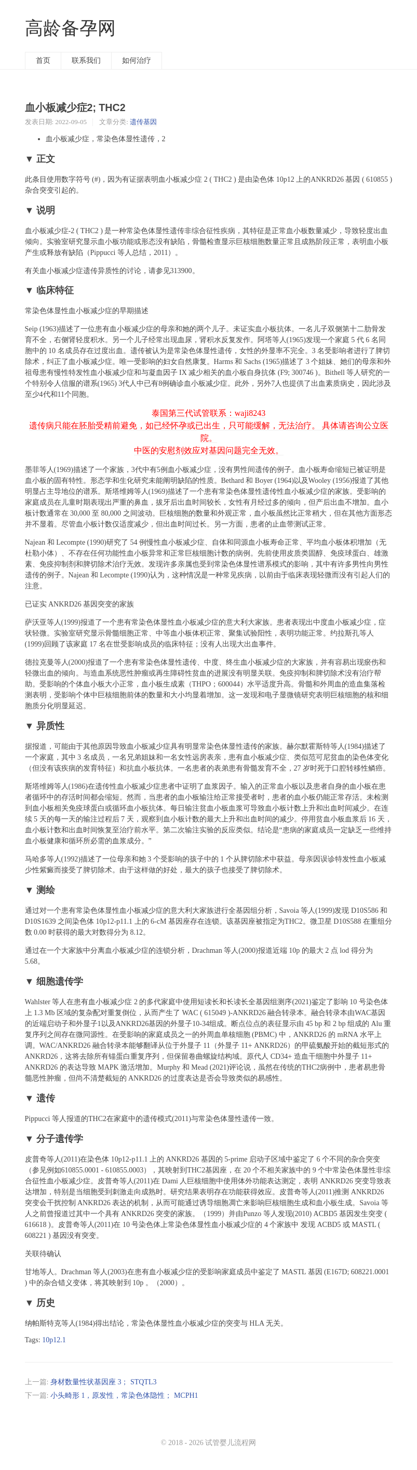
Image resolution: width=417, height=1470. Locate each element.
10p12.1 (54, 1340)
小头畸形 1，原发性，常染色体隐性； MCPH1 (124, 1395)
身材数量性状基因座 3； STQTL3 (103, 1382)
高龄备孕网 (70, 28)
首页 (43, 60)
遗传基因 (143, 122)
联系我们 (86, 60)
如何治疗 (136, 60)
